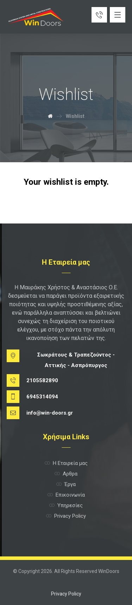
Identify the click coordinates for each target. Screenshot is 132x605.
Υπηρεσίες (66, 505)
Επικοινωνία (66, 495)
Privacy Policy (66, 516)
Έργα (66, 484)
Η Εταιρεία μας (66, 463)
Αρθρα (66, 474)
